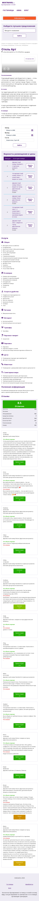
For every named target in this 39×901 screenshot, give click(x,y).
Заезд (7, 128)
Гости (7, 138)
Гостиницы (9, 884)
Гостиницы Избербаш (7, 45)
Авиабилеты (29, 884)
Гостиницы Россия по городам (28, 43)
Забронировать (19, 18)
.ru (8, 4)
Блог (9, 888)
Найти (19, 36)
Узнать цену (30, 165)
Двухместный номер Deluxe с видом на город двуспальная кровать (17, 186)
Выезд (7, 133)
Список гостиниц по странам (9, 43)
